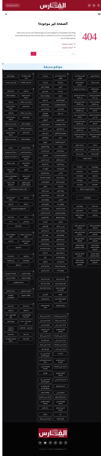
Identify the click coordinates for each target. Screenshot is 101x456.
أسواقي (42, 120)
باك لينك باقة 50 (23, 82)
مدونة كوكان (42, 124)
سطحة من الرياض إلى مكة (77, 96)
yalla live (16, 247)
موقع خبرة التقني (58, 133)
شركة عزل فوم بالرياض (77, 239)
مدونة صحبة (58, 177)
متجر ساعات (77, 154)
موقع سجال (43, 199)
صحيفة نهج (58, 129)
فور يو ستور (43, 349)
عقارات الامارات (24, 278)
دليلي (58, 87)
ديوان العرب (58, 191)
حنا (58, 414)
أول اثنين (43, 226)
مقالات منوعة (23, 295)
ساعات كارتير (77, 145)
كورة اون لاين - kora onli (24, 316)
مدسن (58, 146)
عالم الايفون (58, 120)
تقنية (58, 294)
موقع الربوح (58, 235)
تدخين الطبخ (43, 230)
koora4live (92, 171)
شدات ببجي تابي (43, 320)
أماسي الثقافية (58, 142)
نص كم (58, 91)
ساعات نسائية (77, 149)
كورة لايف (92, 167)
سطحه (8, 147)
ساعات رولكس (92, 149)
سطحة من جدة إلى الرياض (93, 122)
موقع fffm (58, 270)
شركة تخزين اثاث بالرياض (92, 226)
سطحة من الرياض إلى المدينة (92, 129)
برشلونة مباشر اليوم (8, 235)
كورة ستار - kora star (23, 322)
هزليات (58, 222)
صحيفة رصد (58, 261)
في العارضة (8, 260)
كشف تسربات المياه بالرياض (92, 254)
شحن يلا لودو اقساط (43, 330)
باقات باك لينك (43, 283)
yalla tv (23, 204)
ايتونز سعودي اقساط (58, 330)
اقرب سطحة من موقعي (77, 77)
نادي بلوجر (42, 133)
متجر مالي (43, 91)
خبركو (58, 95)
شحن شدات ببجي (58, 379)
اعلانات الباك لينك (43, 288)
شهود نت (43, 168)
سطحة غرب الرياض (77, 89)
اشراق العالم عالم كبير (58, 300)
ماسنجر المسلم (43, 248)
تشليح (24, 169)
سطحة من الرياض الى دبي (92, 116)
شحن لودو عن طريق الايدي (42, 387)
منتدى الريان (43, 270)
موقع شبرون (43, 239)
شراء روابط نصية (58, 283)
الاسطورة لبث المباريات (16, 208)
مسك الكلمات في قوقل (58, 77)
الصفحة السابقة (65, 43)
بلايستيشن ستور (58, 397)
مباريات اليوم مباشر (77, 216)
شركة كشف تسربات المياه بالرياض (92, 247)
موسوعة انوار (58, 182)
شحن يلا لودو (58, 386)
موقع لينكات (58, 248)
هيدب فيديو (43, 160)
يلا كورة (16, 265)
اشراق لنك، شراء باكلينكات (58, 289)
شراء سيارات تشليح (24, 177)
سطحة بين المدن (23, 152)
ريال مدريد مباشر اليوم (23, 235)
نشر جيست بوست (8, 82)
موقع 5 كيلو (43, 87)
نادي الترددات (43, 151)
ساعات (92, 145)
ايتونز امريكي (42, 325)
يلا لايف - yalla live (24, 328)
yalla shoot (77, 210)
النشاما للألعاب (43, 213)
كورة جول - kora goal (8, 316)
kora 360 (77, 184)
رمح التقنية (58, 164)
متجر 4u (58, 353)
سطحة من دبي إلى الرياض (77, 116)
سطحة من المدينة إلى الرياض (77, 129)
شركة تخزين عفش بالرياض (92, 233)
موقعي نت (58, 204)
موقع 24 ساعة (43, 95)
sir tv (8, 221)
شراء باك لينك (58, 279)
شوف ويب (58, 109)
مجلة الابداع (58, 151)
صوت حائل (43, 235)
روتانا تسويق (43, 146)
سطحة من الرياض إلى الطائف (77, 103)
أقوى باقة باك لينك (23, 77)
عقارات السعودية (8, 273)
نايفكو (43, 261)
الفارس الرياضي (24, 291)
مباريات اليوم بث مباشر (85, 189)
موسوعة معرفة (58, 266)
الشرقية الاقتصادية (42, 114)
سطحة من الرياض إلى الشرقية (77, 109)
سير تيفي (24, 221)
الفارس (58, 199)
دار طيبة (42, 253)
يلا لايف (23, 197)
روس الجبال (43, 191)
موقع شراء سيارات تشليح (8, 177)
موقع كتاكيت (58, 257)
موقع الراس (43, 208)
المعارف (43, 155)
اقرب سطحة (92, 82)
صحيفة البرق (58, 239)
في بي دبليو (58, 226)
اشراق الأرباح (43, 182)
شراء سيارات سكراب (8, 170)
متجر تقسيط (43, 340)
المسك (43, 222)
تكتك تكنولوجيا (58, 124)
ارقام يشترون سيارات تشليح (23, 183)
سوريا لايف (8, 321)
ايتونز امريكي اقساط (42, 367)
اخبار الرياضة (43, 299)
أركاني (58, 173)
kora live (92, 210)
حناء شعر (43, 408)
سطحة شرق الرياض (92, 90)
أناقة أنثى (43, 137)
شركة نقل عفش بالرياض (77, 226)
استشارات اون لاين (58, 155)
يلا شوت (92, 176)
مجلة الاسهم (43, 109)
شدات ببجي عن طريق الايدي (43, 354)
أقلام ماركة (92, 154)
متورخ (43, 142)
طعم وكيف (58, 168)
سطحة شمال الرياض (77, 83)
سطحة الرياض (92, 76)
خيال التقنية (43, 104)
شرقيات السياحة (43, 177)
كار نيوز (42, 129)
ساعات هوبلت (84, 158)
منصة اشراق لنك (10, 5)
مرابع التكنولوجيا (58, 104)
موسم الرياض (58, 305)
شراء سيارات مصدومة (8, 183)
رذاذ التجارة (42, 164)
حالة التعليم (43, 217)
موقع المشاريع (58, 213)
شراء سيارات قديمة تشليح (16, 189)
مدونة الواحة (43, 244)
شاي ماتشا (58, 419)
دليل (42, 257)
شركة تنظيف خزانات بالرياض (77, 246)
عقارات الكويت (23, 273)
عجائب (58, 137)
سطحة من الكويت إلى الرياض (77, 135)
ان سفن (42, 100)
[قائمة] (96, 14)
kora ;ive (23, 334)
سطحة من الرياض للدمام (92, 109)
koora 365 (24, 338)
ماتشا (43, 414)
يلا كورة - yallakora (8, 329)
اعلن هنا (43, 76)
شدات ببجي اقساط (58, 316)
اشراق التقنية (58, 100)
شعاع (43, 186)
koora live (77, 171)
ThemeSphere (56, 449)
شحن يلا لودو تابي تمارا (43, 361)
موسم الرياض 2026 (42, 306)
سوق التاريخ (8, 76)
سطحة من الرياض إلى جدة (92, 96)
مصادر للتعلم (8, 291)
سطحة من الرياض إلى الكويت (92, 135)
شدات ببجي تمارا (43, 316)
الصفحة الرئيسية (65, 47)
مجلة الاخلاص (43, 266)
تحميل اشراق (58, 160)
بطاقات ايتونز (43, 392)
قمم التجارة (58, 244)
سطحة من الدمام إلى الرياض (77, 122)
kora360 (77, 167)
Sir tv (23, 217)
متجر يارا (58, 186)
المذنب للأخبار (58, 208)
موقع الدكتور (58, 230)
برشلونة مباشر (8, 95)
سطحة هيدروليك (8, 152)
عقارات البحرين (8, 278)
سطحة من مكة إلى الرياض (93, 103)
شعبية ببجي (58, 392)
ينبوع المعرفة (58, 217)
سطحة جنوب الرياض (24, 164)
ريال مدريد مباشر (23, 102)
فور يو (43, 373)
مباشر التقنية (42, 173)
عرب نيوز (58, 113)
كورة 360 (77, 180)
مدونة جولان (43, 195)
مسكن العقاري (16, 282)
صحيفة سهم (58, 253)
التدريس (43, 294)
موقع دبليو (43, 204)
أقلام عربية (58, 195)
